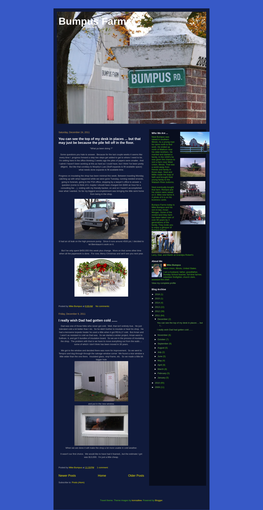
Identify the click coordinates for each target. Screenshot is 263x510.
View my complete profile (164, 283)
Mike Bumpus (174, 265)
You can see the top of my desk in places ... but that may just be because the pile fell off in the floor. (100, 141)
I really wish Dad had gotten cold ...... (88, 320)
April (160, 365)
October (162, 339)
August (161, 348)
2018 (158, 294)
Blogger (158, 500)
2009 (158, 387)
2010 (158, 383)
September (163, 343)
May (160, 360)
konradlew (137, 500)
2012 (158, 311)
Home (102, 475)
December (163, 319)
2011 (158, 315)
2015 (158, 298)
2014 (158, 302)
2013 (158, 307)
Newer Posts (67, 475)
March (161, 369)
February (162, 373)
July (160, 352)
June (160, 356)
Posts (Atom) (78, 482)
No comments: (103, 306)
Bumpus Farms (95, 21)
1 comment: (103, 467)
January (162, 377)
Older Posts (136, 475)
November (163, 335)
